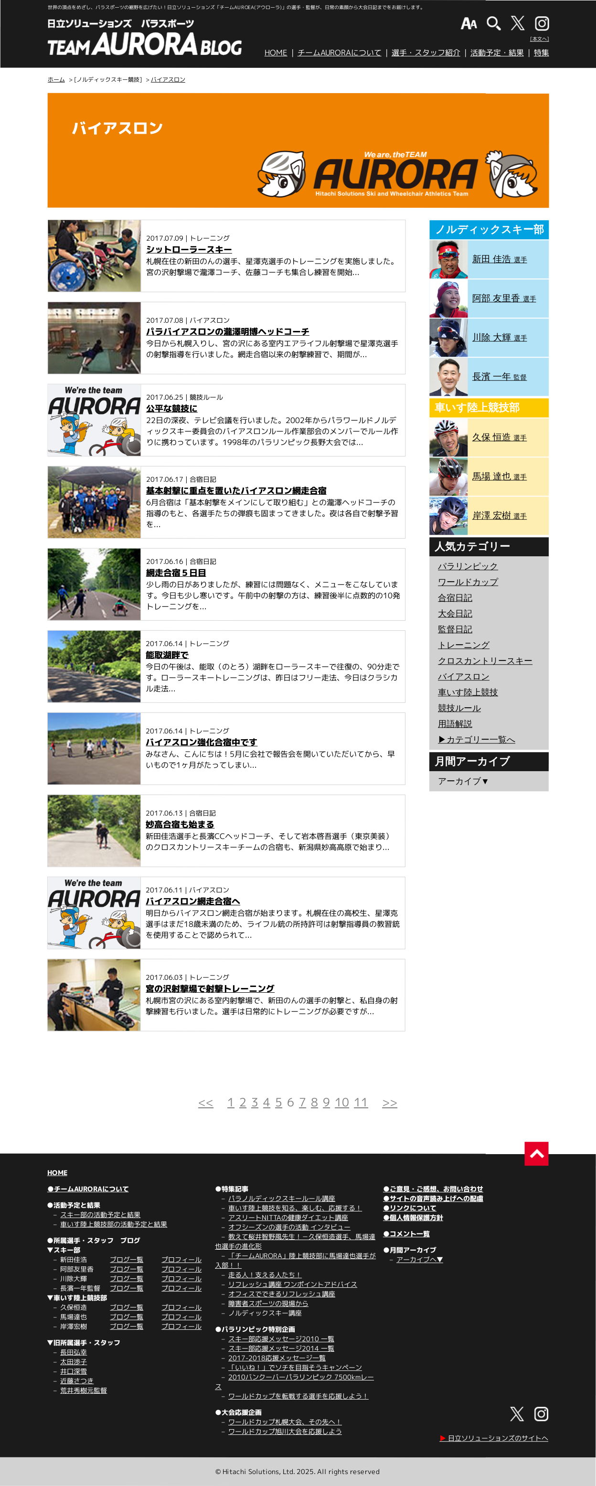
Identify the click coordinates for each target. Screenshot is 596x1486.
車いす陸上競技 (468, 692)
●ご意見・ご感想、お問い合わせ (433, 1188)
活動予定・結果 (497, 52)
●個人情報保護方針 (413, 1217)
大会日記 (455, 613)
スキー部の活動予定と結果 (100, 1214)
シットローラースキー (189, 249)
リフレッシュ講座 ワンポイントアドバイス (292, 1284)
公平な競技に (172, 408)
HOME (276, 52)
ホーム (56, 79)
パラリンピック (468, 566)
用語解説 (455, 724)
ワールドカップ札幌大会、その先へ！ (285, 1421)
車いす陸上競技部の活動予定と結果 (113, 1224)
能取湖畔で (167, 655)
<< (205, 1102)
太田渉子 (73, 1361)
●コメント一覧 (406, 1233)
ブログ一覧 (126, 1259)
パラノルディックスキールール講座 (281, 1198)
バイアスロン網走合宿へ (193, 901)
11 (361, 1102)
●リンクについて (409, 1207)
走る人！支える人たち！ (265, 1274)
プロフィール (181, 1259)
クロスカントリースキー (485, 661)
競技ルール (459, 708)
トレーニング (464, 645)
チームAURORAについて (340, 52)
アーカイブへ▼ (419, 1259)
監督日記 (455, 629)
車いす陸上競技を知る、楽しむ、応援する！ (295, 1207)
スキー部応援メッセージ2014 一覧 (281, 1348)
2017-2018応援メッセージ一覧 (277, 1357)
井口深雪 (73, 1371)
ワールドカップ (468, 582)
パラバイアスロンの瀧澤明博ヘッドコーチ (227, 332)
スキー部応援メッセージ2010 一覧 (281, 1338)
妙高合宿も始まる (180, 824)
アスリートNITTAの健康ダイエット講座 (288, 1217)
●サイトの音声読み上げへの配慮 (433, 1198)
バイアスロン (168, 79)
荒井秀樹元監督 (83, 1390)
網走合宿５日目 (176, 573)
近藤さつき (77, 1380)
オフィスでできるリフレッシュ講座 (281, 1293)
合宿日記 (455, 598)
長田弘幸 (73, 1352)
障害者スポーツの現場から (268, 1303)
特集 (541, 52)
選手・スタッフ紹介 (426, 52)
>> (389, 1102)
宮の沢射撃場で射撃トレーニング (210, 989)
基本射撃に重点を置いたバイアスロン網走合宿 (236, 491)
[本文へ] (539, 38)
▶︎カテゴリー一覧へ (476, 739)
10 (342, 1102)
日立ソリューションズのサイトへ (493, 1438)
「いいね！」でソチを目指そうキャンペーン (295, 1367)
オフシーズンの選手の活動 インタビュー (289, 1226)
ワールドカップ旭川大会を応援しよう (285, 1431)
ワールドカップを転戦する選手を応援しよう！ (298, 1396)
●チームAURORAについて (88, 1188)
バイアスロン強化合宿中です (201, 742)
